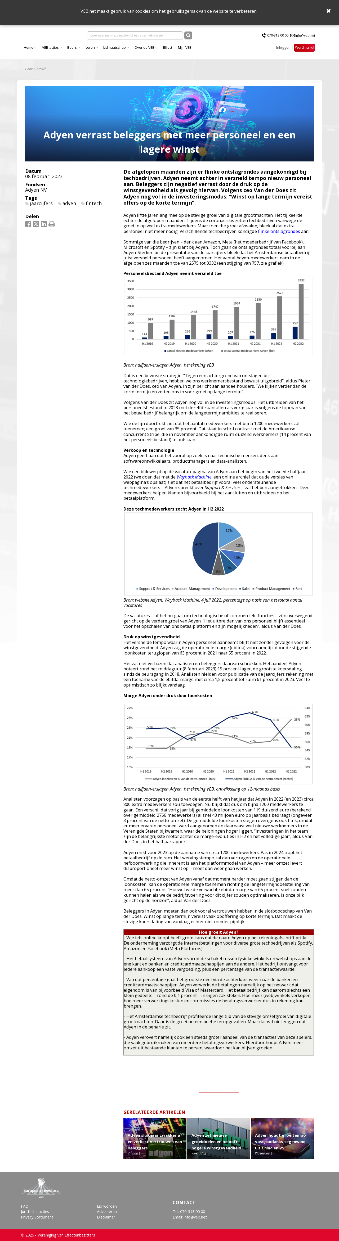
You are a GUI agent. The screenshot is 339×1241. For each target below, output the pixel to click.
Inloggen (283, 47)
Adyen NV (36, 190)
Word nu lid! (304, 47)
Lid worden (107, 1206)
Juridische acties (35, 1211)
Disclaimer (106, 1217)
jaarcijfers (41, 203)
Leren (90, 47)
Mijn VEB (184, 47)
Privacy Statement (37, 1217)
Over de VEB (144, 47)
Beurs (72, 47)
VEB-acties (50, 47)
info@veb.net (305, 35)
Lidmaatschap (114, 47)
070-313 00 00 (277, 35)
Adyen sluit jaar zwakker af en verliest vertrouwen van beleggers (155, 1141)
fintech (94, 203)
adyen (69, 203)
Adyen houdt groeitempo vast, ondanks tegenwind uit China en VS (280, 1141)
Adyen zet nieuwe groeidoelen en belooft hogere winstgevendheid (216, 1141)
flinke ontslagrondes (279, 231)
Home (28, 47)
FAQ (24, 1206)
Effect (167, 47)
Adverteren (107, 1211)
